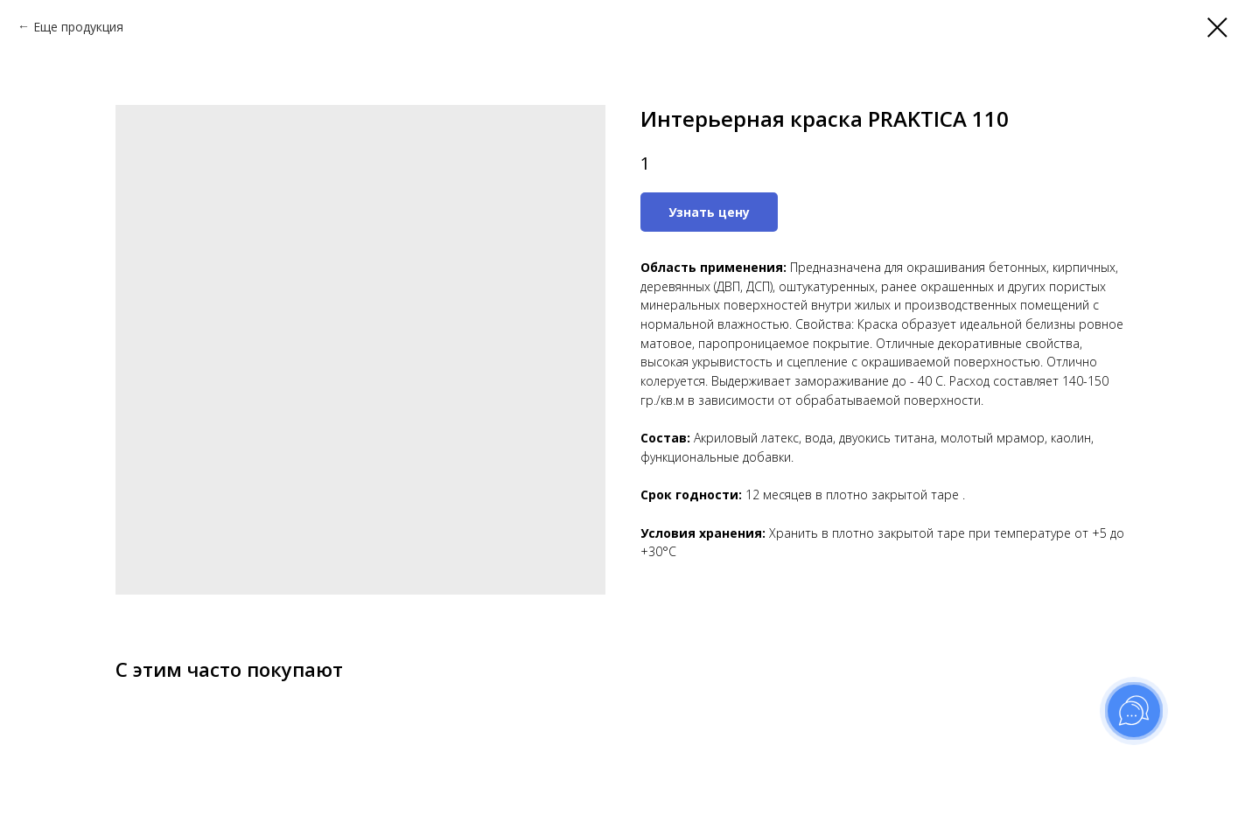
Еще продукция (78, 26)
